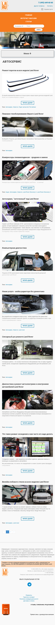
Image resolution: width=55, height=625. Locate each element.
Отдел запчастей (24, 107)
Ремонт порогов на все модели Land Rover (20, 70)
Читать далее (28, 103)
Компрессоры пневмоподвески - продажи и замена (25, 157)
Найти (38, 29)
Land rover (22, 330)
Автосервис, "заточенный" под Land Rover (20, 199)
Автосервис (9, 107)
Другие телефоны (39, 6)
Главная (28, 15)
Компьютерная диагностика (14, 248)
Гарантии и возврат (29, 597)
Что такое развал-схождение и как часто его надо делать (27, 434)
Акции (7, 192)
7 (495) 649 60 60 (45, 2)
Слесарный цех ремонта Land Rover (17, 337)
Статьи (29, 21)
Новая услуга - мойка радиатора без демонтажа (23, 291)
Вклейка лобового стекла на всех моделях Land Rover (25, 482)
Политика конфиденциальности (29, 599)
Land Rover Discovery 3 (29, 192)
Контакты (50, 6)
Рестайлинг (32, 107)
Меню (27, 53)
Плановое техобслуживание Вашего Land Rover (23, 114)
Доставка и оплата (28, 601)
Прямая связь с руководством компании (42, 614)
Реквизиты (29, 595)
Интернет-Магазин (29, 18)
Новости (15, 107)
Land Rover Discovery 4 (43, 192)
